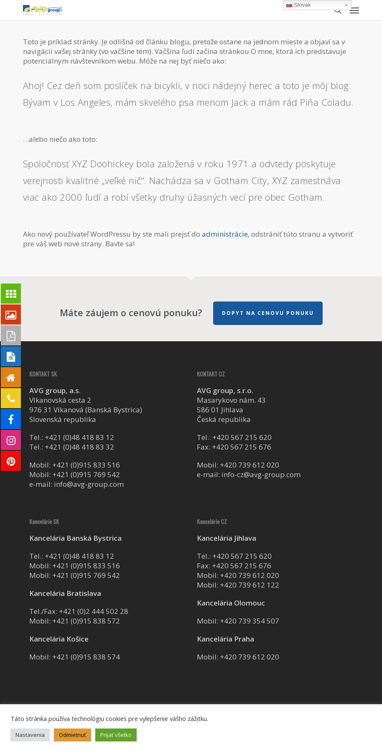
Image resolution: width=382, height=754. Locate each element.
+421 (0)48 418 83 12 (79, 437)
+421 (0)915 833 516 (86, 465)
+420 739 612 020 (249, 465)
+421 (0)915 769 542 (86, 474)
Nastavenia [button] (30, 735)
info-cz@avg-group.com (261, 474)
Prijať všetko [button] (116, 735)
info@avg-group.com (89, 484)
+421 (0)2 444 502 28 (93, 611)
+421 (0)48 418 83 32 (79, 447)
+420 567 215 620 (242, 437)
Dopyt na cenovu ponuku (268, 313)
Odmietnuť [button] (72, 735)
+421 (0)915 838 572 (86, 621)
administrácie (225, 234)
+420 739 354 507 (249, 621)
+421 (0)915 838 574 (86, 657)
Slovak (298, 5)
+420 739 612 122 (249, 585)
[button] (354, 10)
